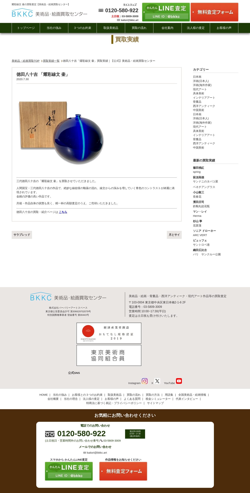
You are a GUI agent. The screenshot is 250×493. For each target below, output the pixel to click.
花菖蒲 (215, 223)
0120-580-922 (121, 10)
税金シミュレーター (158, 373)
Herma (215, 213)
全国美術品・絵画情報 (192, 369)
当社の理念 (71, 373)
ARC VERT (215, 233)
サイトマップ (130, 4)
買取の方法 (153, 369)
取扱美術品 (110, 27)
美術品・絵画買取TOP (26, 60)
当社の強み (54, 27)
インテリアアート (204, 97)
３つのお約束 (82, 27)
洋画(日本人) (201, 81)
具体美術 (198, 93)
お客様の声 (224, 27)
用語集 (169, 369)
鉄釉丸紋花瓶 (215, 204)
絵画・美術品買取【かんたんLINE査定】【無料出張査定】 (49, 12)
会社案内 (167, 27)
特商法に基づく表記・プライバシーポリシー (114, 377)
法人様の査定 (196, 27)
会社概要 (53, 373)
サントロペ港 (215, 242)
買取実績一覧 (51, 60)
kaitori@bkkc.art (129, 20)
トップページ (26, 27)
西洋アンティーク (204, 105)
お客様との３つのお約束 (87, 369)
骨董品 (197, 101)
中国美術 (198, 110)
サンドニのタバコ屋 (215, 179)
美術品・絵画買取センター (118, 479)
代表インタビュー (187, 373)
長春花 (215, 194)
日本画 (197, 76)
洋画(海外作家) (202, 85)
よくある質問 (132, 373)
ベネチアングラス (204, 187)
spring (215, 170)
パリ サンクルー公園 (215, 252)
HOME (43, 369)
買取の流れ (139, 27)
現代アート (200, 89)
